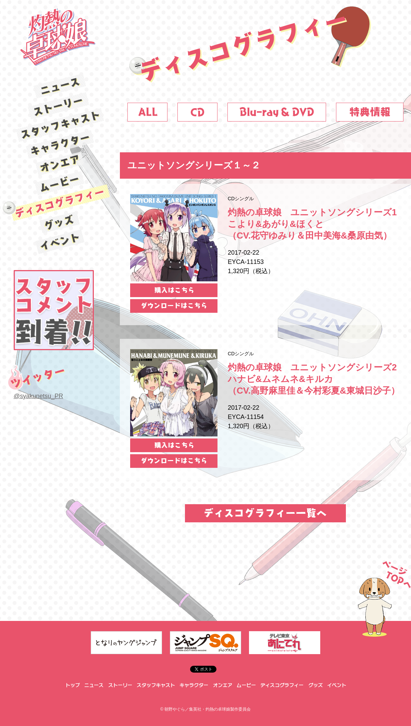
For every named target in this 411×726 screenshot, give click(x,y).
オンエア (60, 164)
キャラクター (60, 144)
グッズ (60, 222)
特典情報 (369, 112)
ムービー (60, 183)
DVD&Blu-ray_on (277, 112)
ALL (147, 112)
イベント (60, 242)
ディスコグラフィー (60, 203)
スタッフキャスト (59, 124)
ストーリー (60, 105)
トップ (72, 685)
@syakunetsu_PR (38, 396)
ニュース (60, 86)
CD (197, 112)
